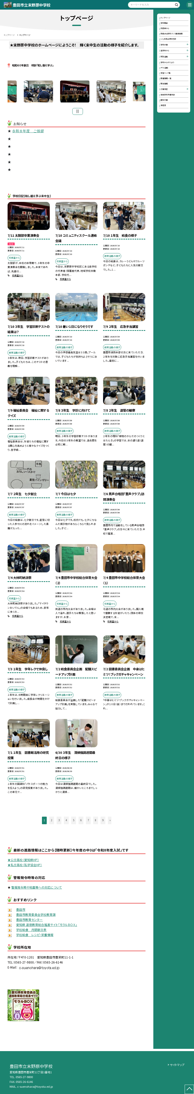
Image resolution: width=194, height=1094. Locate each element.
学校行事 (164, 44)
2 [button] (51, 821)
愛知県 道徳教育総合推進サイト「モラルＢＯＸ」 (46, 925)
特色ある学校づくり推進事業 (172, 33)
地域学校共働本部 (168, 94)
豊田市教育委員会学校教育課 (36, 915)
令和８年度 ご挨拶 (28, 132)
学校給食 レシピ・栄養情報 (34, 935)
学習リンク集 (166, 73)
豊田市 (20, 910)
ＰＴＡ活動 (164, 67)
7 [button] (88, 821)
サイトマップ (177, 1065)
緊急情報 (164, 83)
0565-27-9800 (24, 1077)
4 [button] (66, 821)
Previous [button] (12, 90)
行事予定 (164, 89)
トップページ (165, 17)
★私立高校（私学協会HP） (25, 866)
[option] (76, 92)
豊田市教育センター (29, 920)
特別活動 (164, 56)
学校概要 (164, 23)
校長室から (17, 276)
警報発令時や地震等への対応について (36, 888)
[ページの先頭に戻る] (189, 1089)
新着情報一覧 (166, 78)
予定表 (163, 105)
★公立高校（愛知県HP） (23, 861)
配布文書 (164, 100)
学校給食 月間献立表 (31, 930)
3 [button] (59, 821)
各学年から (165, 50)
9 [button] (103, 821)
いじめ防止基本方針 (168, 39)
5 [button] (73, 821)
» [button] (110, 821)
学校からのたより (167, 62)
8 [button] (95, 821)
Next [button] (141, 90)
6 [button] (81, 821)
